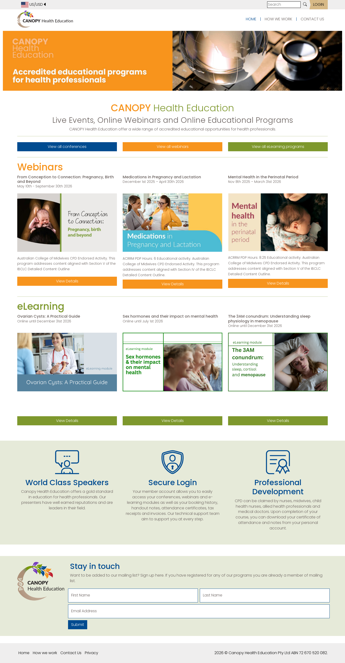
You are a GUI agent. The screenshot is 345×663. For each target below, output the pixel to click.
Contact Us (70, 653)
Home (23, 653)
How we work (45, 653)
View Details (67, 281)
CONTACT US (312, 19)
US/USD (34, 4)
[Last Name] (265, 595)
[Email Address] (199, 611)
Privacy (91, 653)
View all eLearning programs (278, 146)
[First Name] (133, 595)
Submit (77, 624)
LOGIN (318, 4)
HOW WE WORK (278, 19)
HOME (251, 19)
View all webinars (173, 146)
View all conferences (67, 146)
